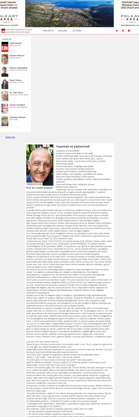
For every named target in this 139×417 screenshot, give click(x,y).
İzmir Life (10, 137)
